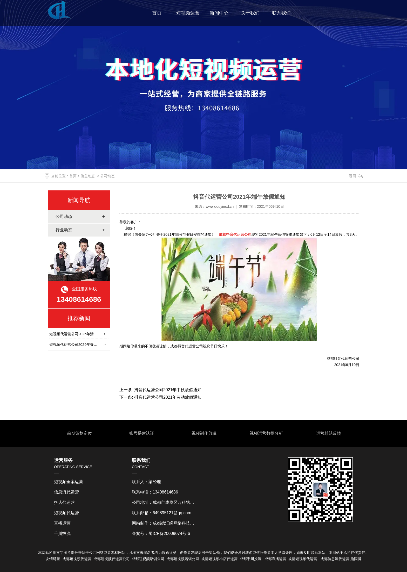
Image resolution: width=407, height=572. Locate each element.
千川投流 (62, 533)
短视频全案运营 (68, 482)
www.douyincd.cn (220, 206)
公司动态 (64, 216)
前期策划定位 (79, 433)
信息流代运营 (66, 492)
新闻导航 (78, 200)
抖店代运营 (64, 502)
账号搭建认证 (141, 433)
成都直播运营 (275, 559)
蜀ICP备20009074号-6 (169, 533)
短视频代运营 (66, 513)
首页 (156, 13)
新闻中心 (219, 13)
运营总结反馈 (328, 433)
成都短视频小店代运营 (219, 559)
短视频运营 (188, 13)
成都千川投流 (250, 559)
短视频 (106, 559)
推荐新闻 (78, 318)
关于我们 (250, 13)
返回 (352, 176)
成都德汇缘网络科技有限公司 (180, 523)
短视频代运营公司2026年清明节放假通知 (82, 334)
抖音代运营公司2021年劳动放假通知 (167, 397)
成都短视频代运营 (76, 559)
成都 (97, 559)
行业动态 (64, 230)
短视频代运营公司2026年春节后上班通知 (82, 344)
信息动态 (87, 176)
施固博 (355, 559)
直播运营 (62, 523)
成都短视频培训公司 (148, 559)
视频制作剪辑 (203, 433)
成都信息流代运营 (334, 559)
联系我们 (281, 13)
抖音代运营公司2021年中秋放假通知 (167, 390)
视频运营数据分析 (266, 433)
